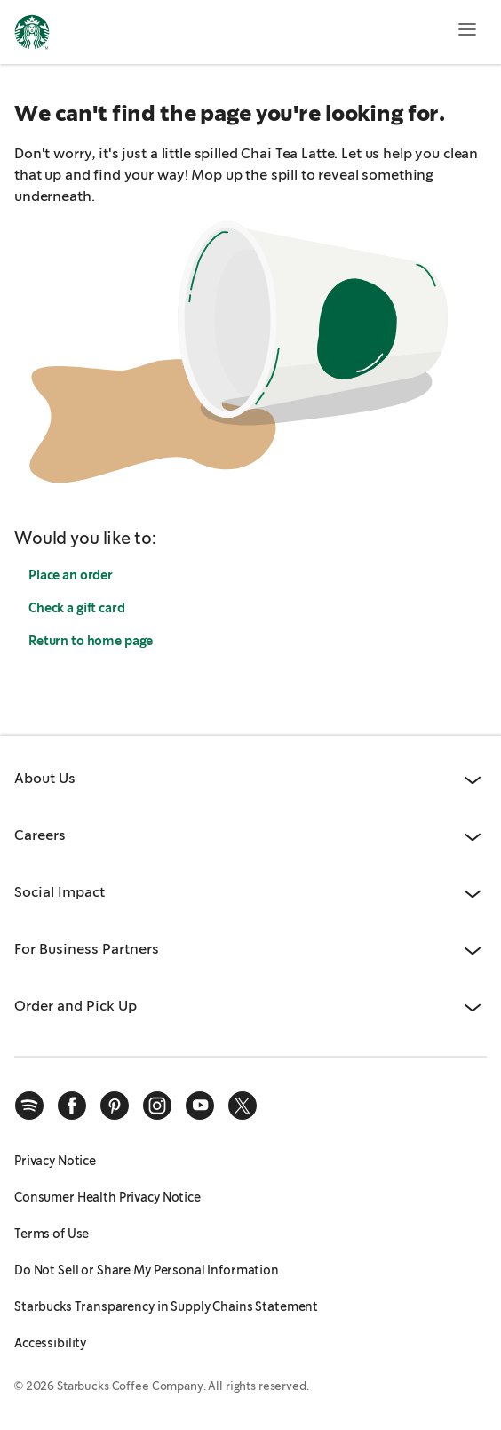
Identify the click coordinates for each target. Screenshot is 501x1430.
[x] (242, 1105)
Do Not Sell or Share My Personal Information (146, 1270)
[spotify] (29, 1105)
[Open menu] (467, 29)
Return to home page (90, 641)
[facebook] (71, 1105)
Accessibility (50, 1343)
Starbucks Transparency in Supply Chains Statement (166, 1306)
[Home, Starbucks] (32, 34)
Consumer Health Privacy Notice (107, 1197)
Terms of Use (51, 1234)
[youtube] (199, 1105)
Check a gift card (76, 608)
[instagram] (157, 1105)
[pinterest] (114, 1105)
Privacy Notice (55, 1161)
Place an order (70, 575)
